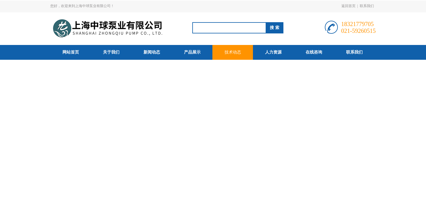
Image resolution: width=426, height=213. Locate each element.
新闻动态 (151, 52)
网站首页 (70, 52)
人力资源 (273, 52)
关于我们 (111, 52)
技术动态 (233, 52)
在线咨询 (314, 52)
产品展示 (192, 52)
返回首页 (348, 6)
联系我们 (367, 6)
